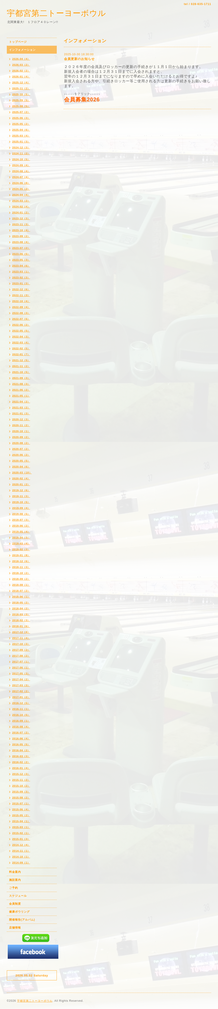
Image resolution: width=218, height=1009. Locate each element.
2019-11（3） (21, 496)
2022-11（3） (21, 295)
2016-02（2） (21, 762)
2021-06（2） (21, 389)
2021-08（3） (21, 384)
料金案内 (15, 872)
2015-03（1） (21, 827)
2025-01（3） (21, 141)
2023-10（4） (21, 230)
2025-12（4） (21, 82)
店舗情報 (15, 927)
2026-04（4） (21, 59)
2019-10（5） (21, 502)
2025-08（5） (21, 106)
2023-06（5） (21, 254)
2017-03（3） (21, 685)
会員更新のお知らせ (79, 59)
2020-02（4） (21, 478)
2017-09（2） (21, 649)
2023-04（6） (21, 265)
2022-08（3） (21, 313)
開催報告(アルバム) (22, 919)
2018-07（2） (21, 590)
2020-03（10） (22, 472)
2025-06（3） (21, 118)
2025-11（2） (21, 88)
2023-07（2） (21, 248)
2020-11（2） (21, 425)
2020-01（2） (21, 484)
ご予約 (13, 887)
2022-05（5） (21, 330)
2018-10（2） (21, 573)
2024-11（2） (21, 153)
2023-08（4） (21, 242)
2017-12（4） (21, 632)
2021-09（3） (21, 378)
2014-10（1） (21, 856)
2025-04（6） (21, 129)
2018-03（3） (21, 614)
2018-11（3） (21, 567)
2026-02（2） (21, 70)
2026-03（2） (21, 64)
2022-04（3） (21, 336)
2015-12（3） (21, 774)
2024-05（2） (21, 189)
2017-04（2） (21, 679)
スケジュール (18, 895)
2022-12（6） (21, 289)
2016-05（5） (21, 744)
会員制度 (15, 903)
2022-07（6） (21, 319)
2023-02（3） (21, 277)
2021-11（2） (21, 366)
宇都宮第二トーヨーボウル (56, 13)
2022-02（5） (21, 348)
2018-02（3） (21, 620)
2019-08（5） (21, 514)
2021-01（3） (21, 413)
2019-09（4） (21, 508)
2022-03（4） (21, 342)
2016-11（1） (21, 709)
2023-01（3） (21, 283)
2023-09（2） (21, 236)
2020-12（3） (21, 419)
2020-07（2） (21, 449)
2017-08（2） (21, 655)
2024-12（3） (21, 147)
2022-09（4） (21, 307)
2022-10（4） (21, 301)
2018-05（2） (21, 602)
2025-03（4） (21, 135)
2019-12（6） (21, 490)
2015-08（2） (21, 797)
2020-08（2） (21, 443)
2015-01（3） (21, 839)
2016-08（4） (21, 726)
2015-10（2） (21, 785)
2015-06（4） (21, 809)
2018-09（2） (21, 579)
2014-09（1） (21, 862)
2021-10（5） (21, 372)
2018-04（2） (21, 608)
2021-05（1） (21, 395)
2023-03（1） (21, 271)
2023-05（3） (21, 259)
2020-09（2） (21, 437)
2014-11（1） (21, 850)
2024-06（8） (21, 183)
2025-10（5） (21, 94)
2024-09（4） (21, 165)
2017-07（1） (21, 661)
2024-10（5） (21, 159)
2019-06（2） (21, 525)
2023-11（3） (21, 224)
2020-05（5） (21, 460)
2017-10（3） (21, 644)
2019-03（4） (21, 543)
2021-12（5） (21, 360)
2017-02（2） (21, 691)
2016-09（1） (21, 720)
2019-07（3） (21, 519)
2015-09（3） (21, 791)
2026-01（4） (21, 76)
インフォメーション (22, 49)
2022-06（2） (21, 324)
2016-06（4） (21, 738)
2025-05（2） (21, 124)
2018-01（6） (21, 626)
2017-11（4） (21, 638)
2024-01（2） (21, 212)
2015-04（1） (21, 821)
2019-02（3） (21, 549)
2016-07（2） (21, 732)
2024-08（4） (21, 171)
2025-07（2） (21, 112)
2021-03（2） (21, 407)
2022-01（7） (21, 354)
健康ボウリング (19, 911)
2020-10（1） (21, 431)
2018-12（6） (21, 561)
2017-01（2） (21, 697)
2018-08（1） (21, 584)
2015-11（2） (21, 780)
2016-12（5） (21, 703)
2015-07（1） (21, 803)
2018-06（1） (21, 596)
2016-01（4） (21, 768)
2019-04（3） (21, 537)
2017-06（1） (21, 667)
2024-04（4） (21, 194)
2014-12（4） (21, 845)
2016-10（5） (21, 715)
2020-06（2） (21, 454)
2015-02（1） (21, 833)
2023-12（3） (21, 218)
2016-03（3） (21, 756)
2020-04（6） (21, 466)
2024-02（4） (21, 206)
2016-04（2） (21, 750)
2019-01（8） (21, 555)
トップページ (18, 41)
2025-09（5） (21, 100)
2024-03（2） (21, 200)
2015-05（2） (21, 815)
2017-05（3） (21, 673)
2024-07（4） (21, 177)
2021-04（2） (21, 401)
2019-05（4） (21, 531)
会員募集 (75, 99)
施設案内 (15, 879)
